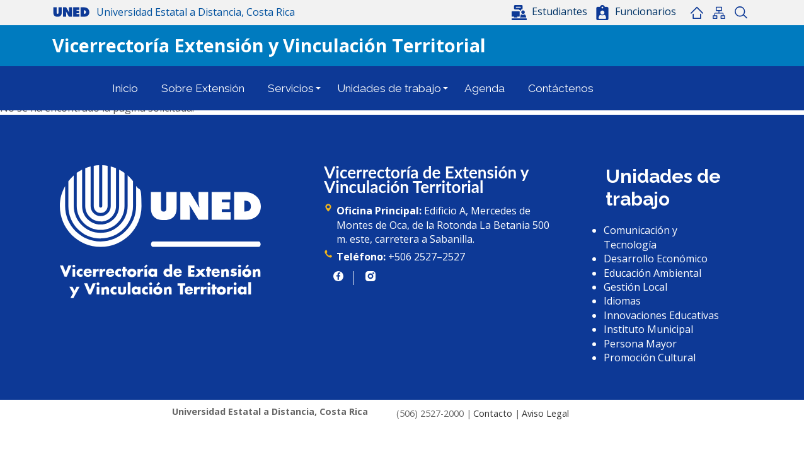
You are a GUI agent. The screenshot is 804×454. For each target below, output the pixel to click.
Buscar (741, 12)
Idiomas (622, 301)
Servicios (291, 88)
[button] (551, 11)
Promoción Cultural (650, 357)
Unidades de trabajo (389, 88)
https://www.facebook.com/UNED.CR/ (338, 276)
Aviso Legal (545, 413)
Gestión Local (635, 287)
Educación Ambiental (652, 273)
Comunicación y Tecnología (640, 237)
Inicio (697, 12)
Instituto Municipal (648, 329)
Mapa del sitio (719, 12)
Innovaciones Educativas (661, 315)
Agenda (484, 88)
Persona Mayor (640, 344)
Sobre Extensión (202, 88)
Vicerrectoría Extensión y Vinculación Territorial (269, 45)
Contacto (492, 413)
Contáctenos (561, 88)
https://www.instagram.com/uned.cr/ (370, 276)
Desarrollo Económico (656, 258)
